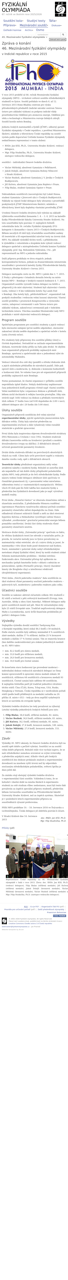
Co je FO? (34, 907)
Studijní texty (36, 20)
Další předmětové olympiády (51, 909)
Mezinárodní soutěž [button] (34, 25)
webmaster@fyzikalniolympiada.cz (15, 926)
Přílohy (5, 828)
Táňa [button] (53, 20)
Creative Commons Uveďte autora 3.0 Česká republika (30, 923)
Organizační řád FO (50, 907)
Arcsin (21, 929)
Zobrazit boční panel (57, 39)
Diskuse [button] (57, 25)
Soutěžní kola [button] (13, 20)
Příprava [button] (9, 25)
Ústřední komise (12, 30)
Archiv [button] (29, 30)
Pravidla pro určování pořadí (17, 909)
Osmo (40, 30)
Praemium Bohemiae (56, 912)
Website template (9, 929)
